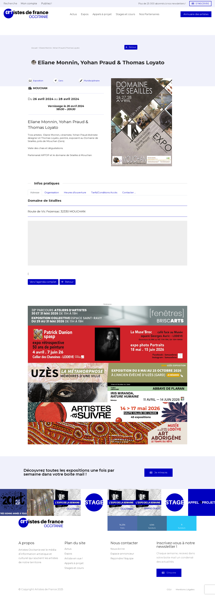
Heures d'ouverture (75, 192)
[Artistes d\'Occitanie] (26, 13)
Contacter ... (129, 192)
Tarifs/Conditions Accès (104, 192)
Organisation (51, 192)
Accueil (34, 48)
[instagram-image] (13, 502)
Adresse (34, 192)
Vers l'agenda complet (43, 281)
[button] (10, 3)
